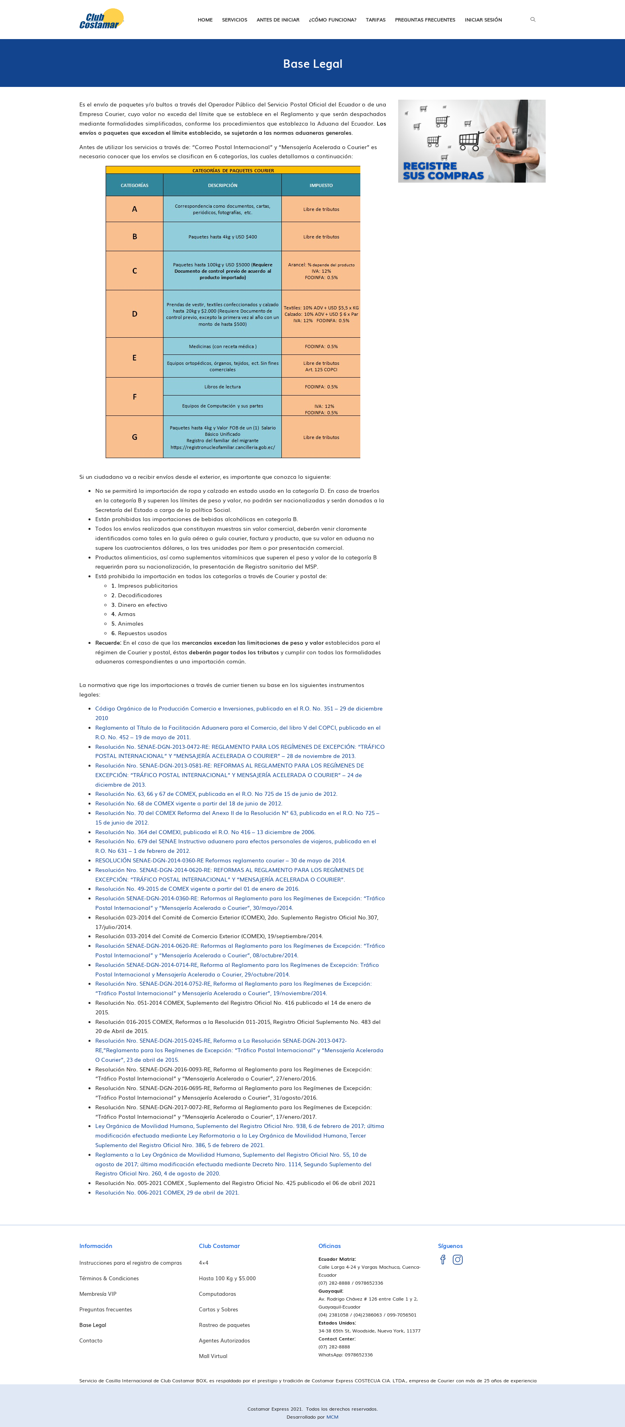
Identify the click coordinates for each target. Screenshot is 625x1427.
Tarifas (375, 19)
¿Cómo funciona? (332, 19)
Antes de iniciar (278, 19)
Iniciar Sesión (483, 19)
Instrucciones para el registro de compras (130, 1262)
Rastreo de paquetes (224, 1325)
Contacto (90, 1340)
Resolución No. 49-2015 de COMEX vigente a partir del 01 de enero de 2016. (197, 888)
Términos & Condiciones (109, 1278)
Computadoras (217, 1293)
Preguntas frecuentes (425, 19)
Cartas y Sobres (218, 1309)
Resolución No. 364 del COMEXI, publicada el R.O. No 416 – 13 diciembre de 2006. (205, 832)
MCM (332, 1416)
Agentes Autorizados (224, 1340)
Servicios (234, 19)
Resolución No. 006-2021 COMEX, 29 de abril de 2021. (167, 1192)
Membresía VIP (97, 1293)
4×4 (203, 1262)
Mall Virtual (213, 1356)
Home (205, 19)
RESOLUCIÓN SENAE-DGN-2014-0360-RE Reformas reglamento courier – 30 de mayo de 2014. (220, 860)
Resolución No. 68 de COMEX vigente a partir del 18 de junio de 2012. (189, 803)
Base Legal (92, 1325)
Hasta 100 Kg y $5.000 (227, 1278)
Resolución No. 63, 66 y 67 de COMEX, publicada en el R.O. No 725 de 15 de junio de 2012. (216, 793)
